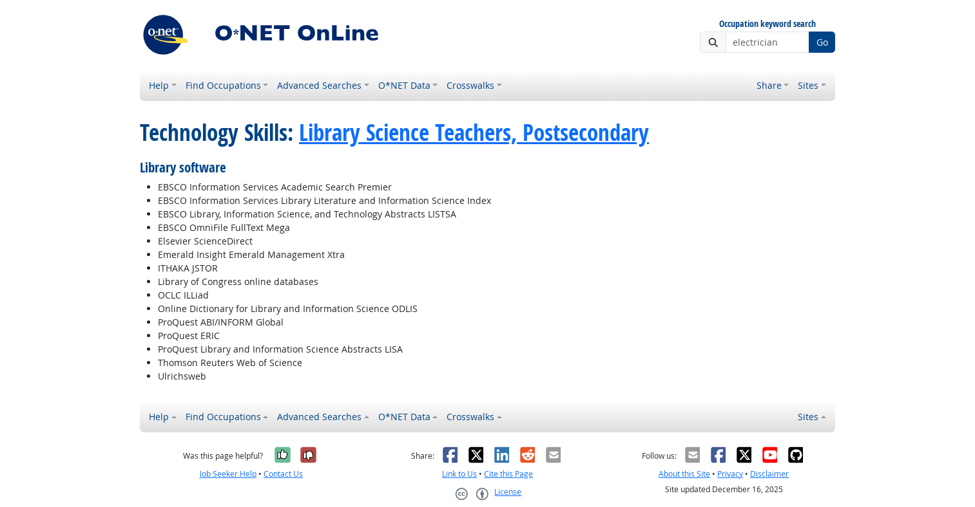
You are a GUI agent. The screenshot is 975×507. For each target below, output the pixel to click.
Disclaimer (769, 473)
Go (822, 42)
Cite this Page (508, 473)
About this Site (684, 473)
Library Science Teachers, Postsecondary (474, 132)
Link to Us (459, 473)
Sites (808, 85)
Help (159, 85)
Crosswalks (470, 85)
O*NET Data (404, 85)
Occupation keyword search (767, 24)
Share (769, 85)
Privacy (730, 473)
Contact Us (283, 473)
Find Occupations (223, 85)
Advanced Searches (319, 85)
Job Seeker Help (228, 473)
